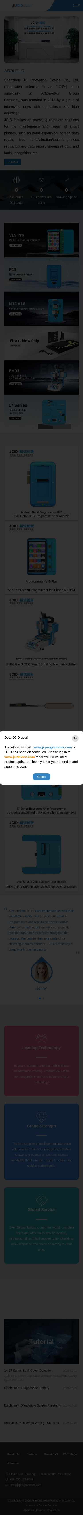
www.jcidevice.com (19, 757)
